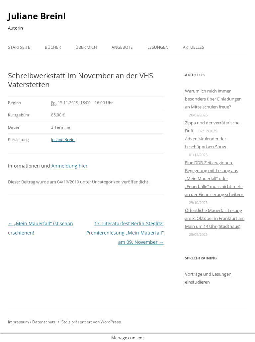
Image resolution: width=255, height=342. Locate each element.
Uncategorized (106, 182)
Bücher (53, 47)
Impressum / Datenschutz (31, 322)
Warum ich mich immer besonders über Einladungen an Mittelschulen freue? (213, 99)
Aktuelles (193, 47)
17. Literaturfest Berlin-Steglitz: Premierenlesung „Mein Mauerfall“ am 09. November (125, 232)
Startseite (19, 47)
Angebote (122, 47)
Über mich (86, 47)
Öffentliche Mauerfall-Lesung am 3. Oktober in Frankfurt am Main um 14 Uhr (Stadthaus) (215, 218)
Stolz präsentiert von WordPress (91, 322)
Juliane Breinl (37, 16)
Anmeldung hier (69, 166)
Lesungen (157, 47)
